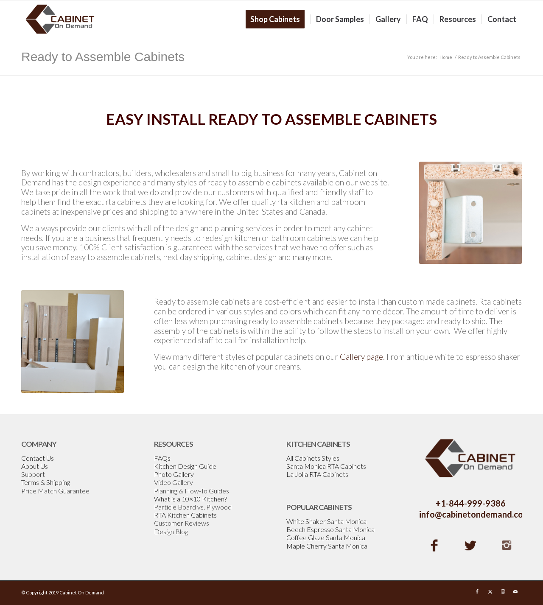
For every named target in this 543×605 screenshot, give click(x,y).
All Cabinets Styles (312, 458)
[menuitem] (278, 19)
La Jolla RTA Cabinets (317, 474)
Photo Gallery (174, 474)
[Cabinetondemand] (60, 19)
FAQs (162, 458)
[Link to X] (490, 591)
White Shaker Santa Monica (326, 521)
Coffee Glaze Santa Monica (325, 537)
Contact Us (37, 458)
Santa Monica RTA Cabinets (326, 466)
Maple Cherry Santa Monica (326, 546)
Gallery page (361, 356)
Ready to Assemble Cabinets (103, 57)
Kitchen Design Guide (185, 466)
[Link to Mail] (515, 591)
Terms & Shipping (45, 482)
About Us (34, 466)
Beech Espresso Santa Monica (330, 529)
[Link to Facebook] (477, 591)
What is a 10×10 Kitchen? (190, 499)
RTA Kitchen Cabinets (185, 515)
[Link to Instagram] (502, 591)
